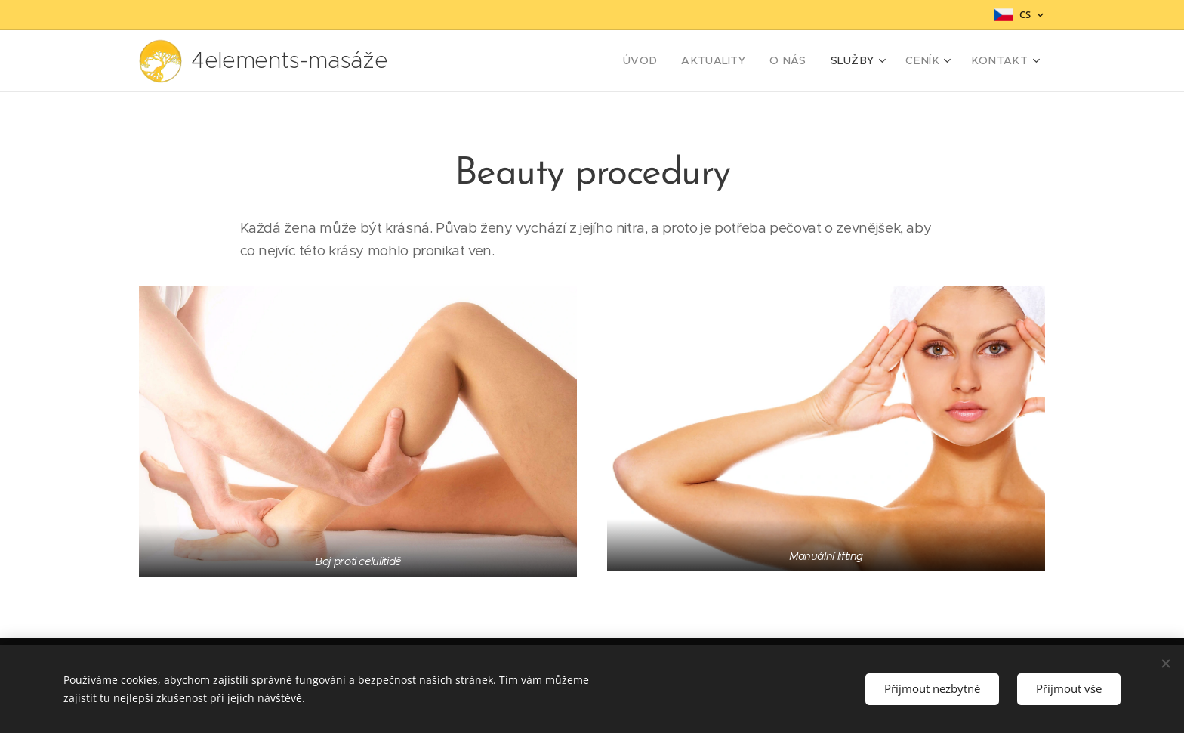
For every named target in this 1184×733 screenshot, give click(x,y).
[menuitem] (670, 61)
